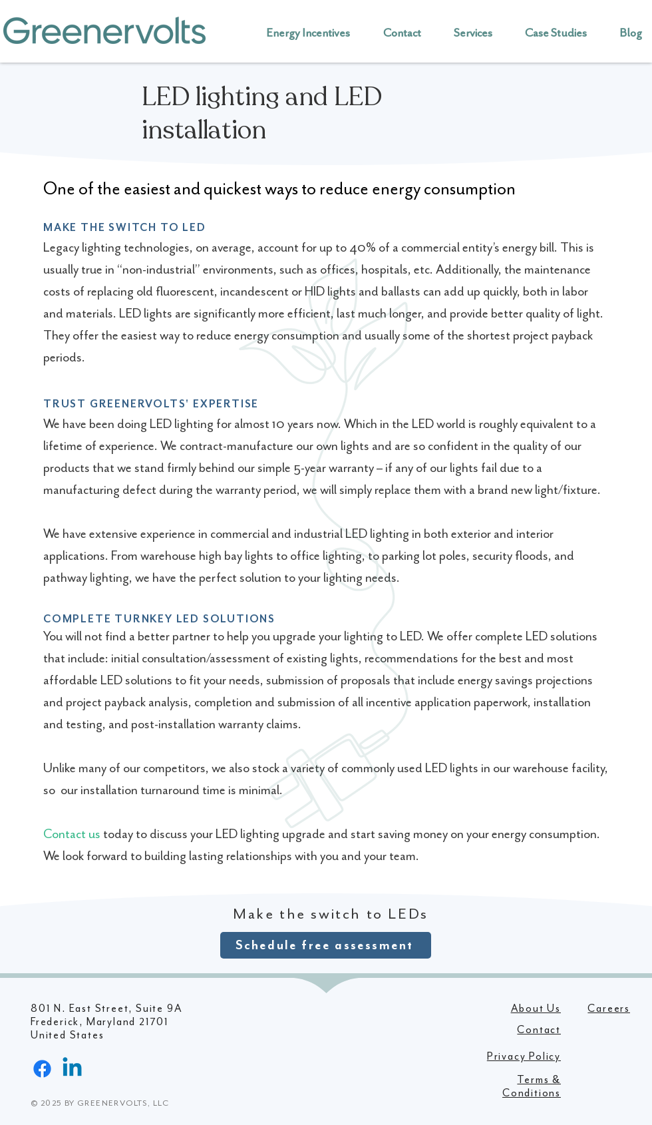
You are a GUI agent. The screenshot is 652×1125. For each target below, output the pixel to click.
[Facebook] (42, 1068)
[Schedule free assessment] (325, 945)
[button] (395, 32)
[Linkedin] (72, 1068)
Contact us (71, 834)
